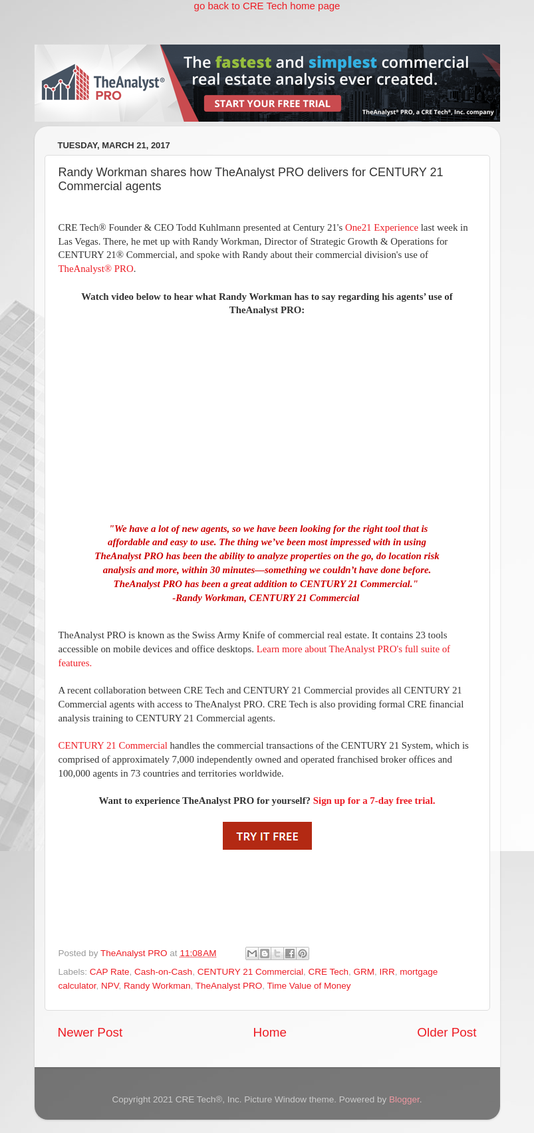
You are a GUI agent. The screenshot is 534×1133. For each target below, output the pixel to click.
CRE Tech (328, 972)
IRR (387, 972)
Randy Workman (157, 986)
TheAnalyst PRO (229, 986)
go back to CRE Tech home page (267, 5)
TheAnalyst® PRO (96, 268)
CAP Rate (110, 972)
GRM (364, 972)
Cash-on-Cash (163, 972)
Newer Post (90, 1032)
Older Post (446, 1032)
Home (270, 1032)
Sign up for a (374, 800)
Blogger (404, 1099)
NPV (110, 986)
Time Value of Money (308, 986)
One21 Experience (381, 227)
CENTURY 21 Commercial (113, 745)
